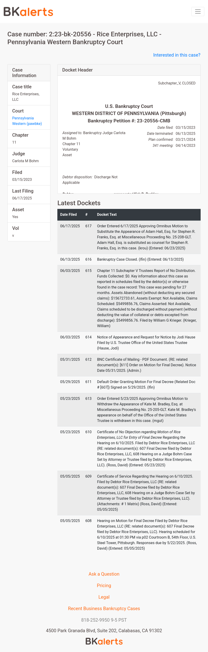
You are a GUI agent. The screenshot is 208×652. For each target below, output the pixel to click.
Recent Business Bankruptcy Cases (104, 608)
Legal (103, 597)
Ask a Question (104, 574)
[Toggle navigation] (197, 11)
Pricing (104, 585)
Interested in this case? (176, 55)
